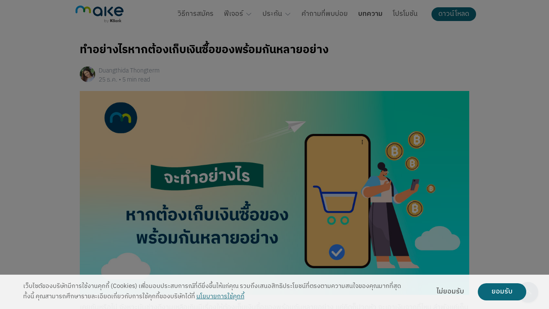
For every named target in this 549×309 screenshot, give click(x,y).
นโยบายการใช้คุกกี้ (220, 297)
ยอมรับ (502, 291)
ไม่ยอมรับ (450, 291)
